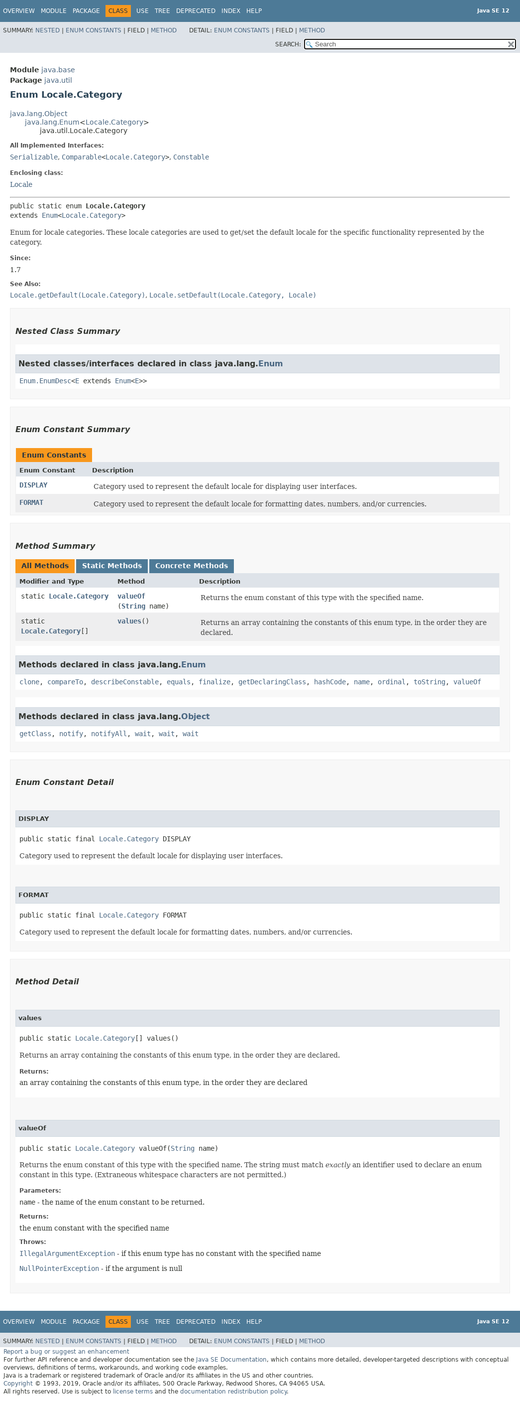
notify (71, 734)
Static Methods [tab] (112, 566)
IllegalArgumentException (67, 1253)
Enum (50, 215)
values (129, 621)
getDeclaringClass (272, 682)
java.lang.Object (38, 114)
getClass (35, 734)
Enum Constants (93, 30)
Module (54, 10)
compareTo (65, 682)
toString (429, 682)
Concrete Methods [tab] (191, 566)
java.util (58, 80)
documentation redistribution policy (233, 1391)
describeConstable (125, 682)
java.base (58, 70)
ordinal (392, 682)
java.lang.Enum (52, 122)
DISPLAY (33, 485)
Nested (47, 30)
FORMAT (31, 502)
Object (195, 716)
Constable (191, 157)
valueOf (131, 596)
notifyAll (109, 734)
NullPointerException (59, 1268)
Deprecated (195, 10)
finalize (214, 682)
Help (254, 10)
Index (230, 10)
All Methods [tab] (45, 566)
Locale (21, 184)
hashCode (330, 682)
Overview (19, 10)
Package (86, 10)
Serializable (34, 157)
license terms (133, 1391)
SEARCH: (288, 44)
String (133, 606)
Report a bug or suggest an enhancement (66, 1351)
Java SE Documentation (231, 1359)
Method (164, 30)
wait (143, 734)
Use (142, 10)
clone (29, 682)
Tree (162, 10)
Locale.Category (114, 122)
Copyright (18, 1383)
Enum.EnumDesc (45, 381)
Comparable (82, 157)
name (362, 682)
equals (179, 682)
